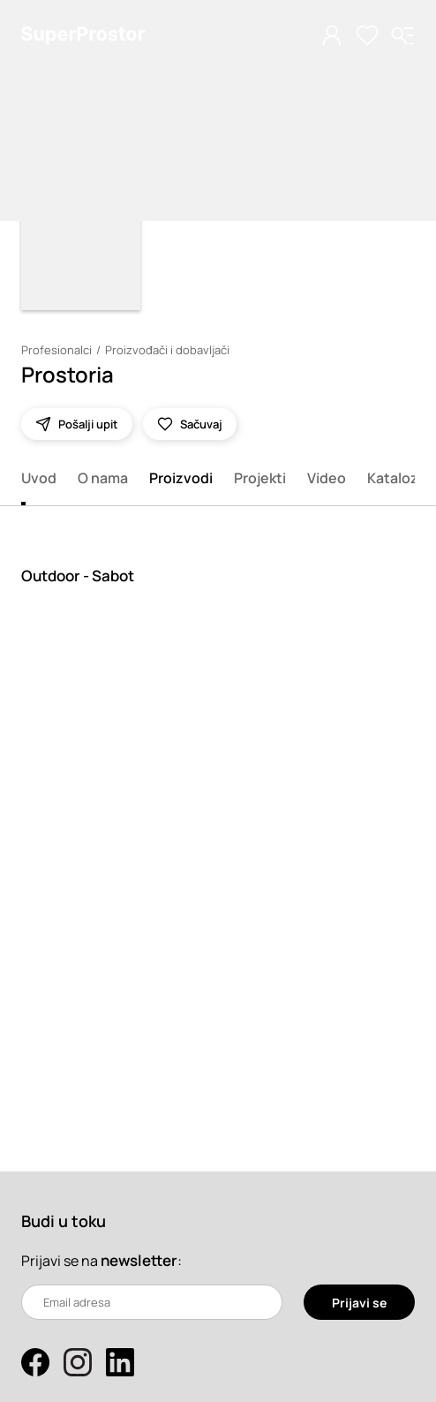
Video (326, 478)
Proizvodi (181, 478)
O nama (103, 478)
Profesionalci (56, 350)
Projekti (260, 478)
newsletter (139, 1260)
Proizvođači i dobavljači (167, 350)
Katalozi (394, 478)
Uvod (38, 478)
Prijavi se (359, 1302)
